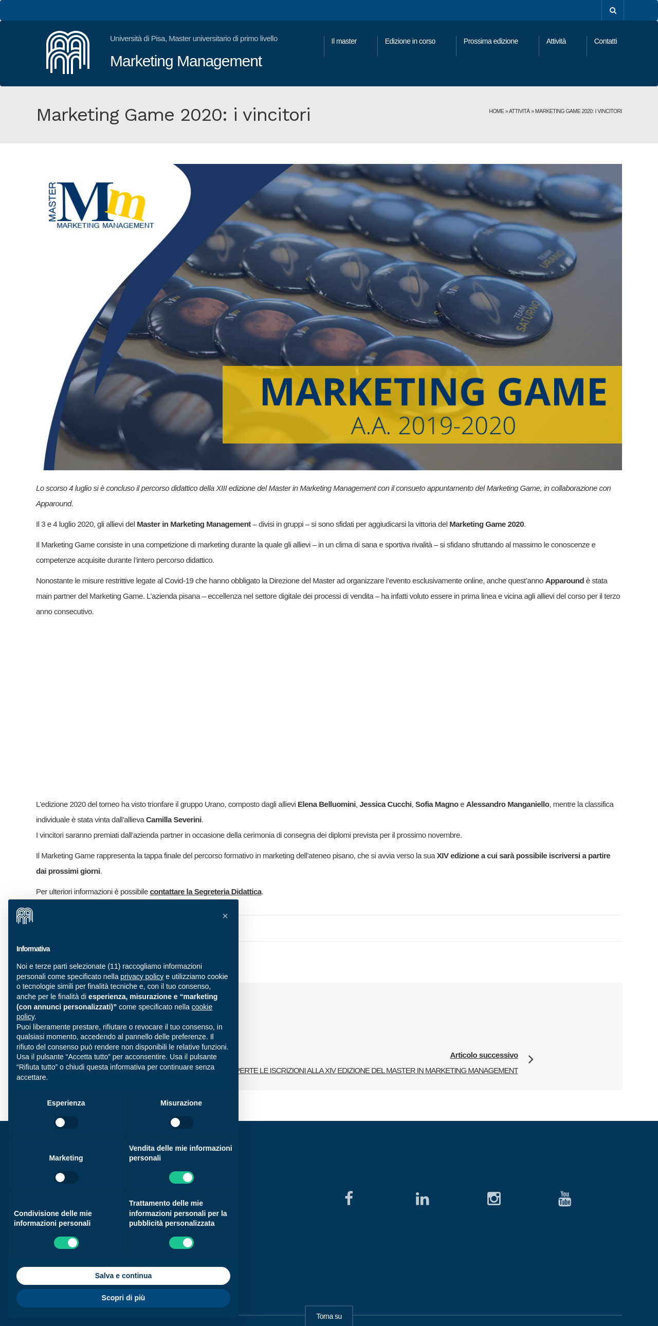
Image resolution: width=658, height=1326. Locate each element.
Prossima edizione (491, 41)
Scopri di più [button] (123, 1298)
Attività (556, 41)
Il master (344, 41)
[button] (225, 916)
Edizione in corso (410, 41)
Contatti (605, 41)
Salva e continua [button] (123, 1276)
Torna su (329, 1274)
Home (496, 111)
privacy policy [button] (141, 976)
